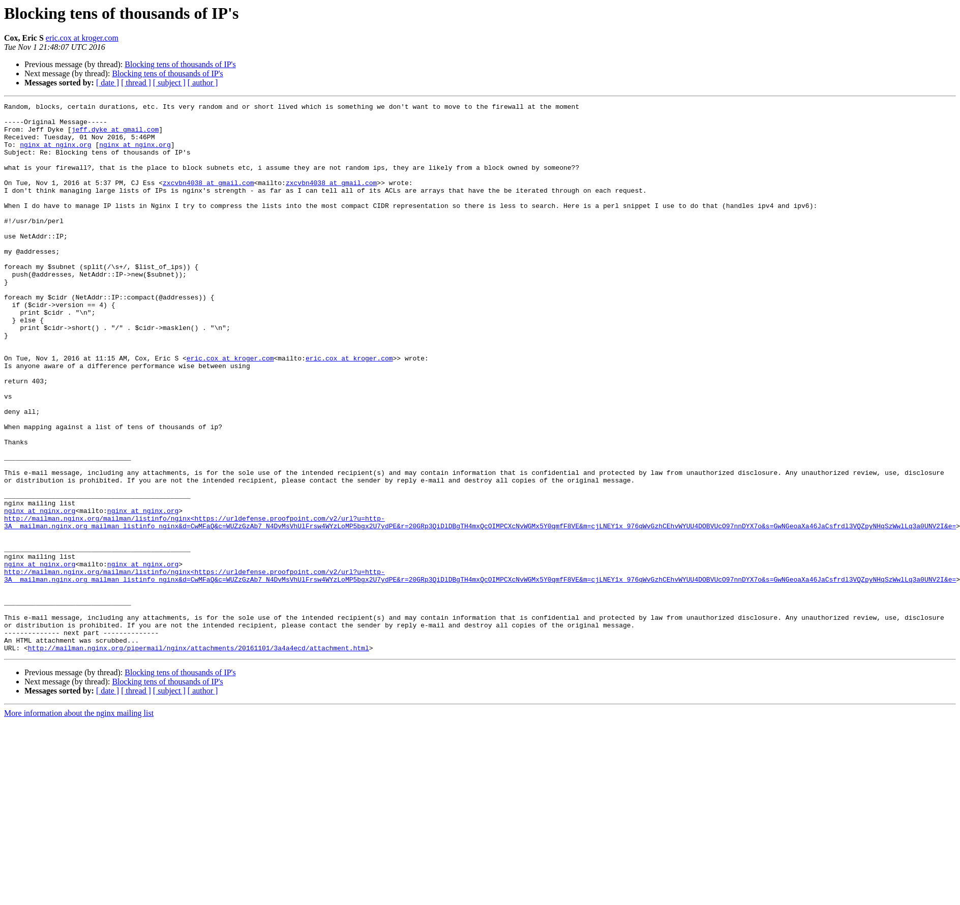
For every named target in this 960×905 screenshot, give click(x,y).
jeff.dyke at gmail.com (115, 135)
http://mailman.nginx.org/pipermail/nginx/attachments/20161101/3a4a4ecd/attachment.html (198, 757)
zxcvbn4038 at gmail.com (208, 199)
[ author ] (203, 82)
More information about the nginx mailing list (79, 823)
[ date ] (107, 82)
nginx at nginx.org (55, 153)
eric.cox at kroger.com (82, 38)
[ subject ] (169, 82)
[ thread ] (136, 82)
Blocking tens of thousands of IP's (180, 64)
